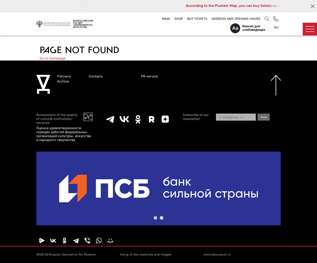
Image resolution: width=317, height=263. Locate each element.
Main (166, 18)
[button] (155, 218)
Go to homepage (53, 58)
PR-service (149, 76)
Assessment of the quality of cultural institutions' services (56, 119)
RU (276, 27)
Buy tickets (197, 18)
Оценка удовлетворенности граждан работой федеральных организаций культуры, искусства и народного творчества (63, 134)
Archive (63, 81)
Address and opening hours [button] (236, 18)
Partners (64, 76)
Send (263, 117)
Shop (178, 18)
